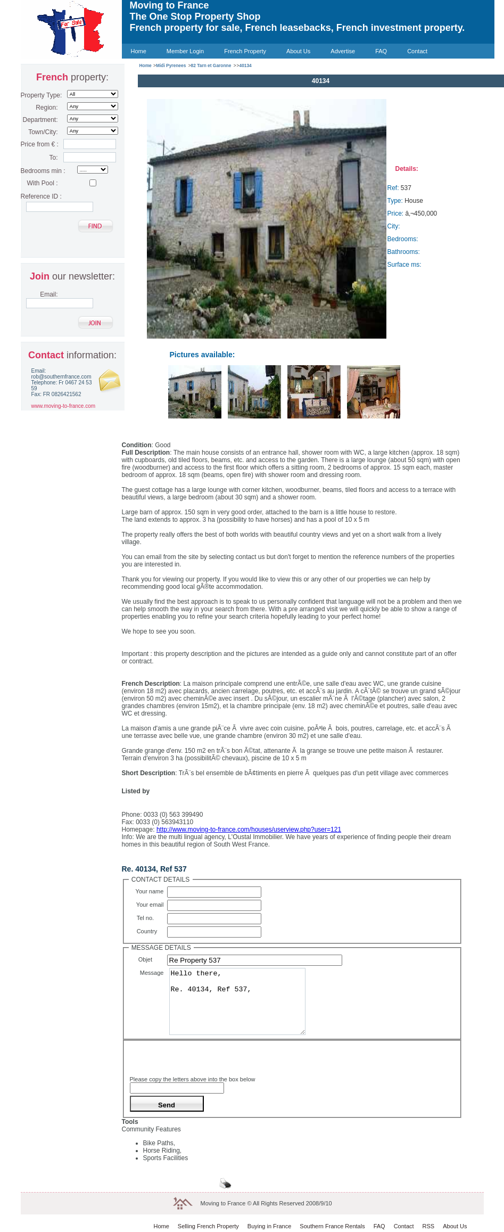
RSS (429, 1226)
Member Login (185, 51)
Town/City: (42, 132)
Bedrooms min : (39, 171)
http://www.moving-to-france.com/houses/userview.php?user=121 (248, 829)
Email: (48, 294)
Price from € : (39, 144)
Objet (152, 959)
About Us (298, 51)
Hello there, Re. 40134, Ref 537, (237, 1001)
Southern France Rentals (332, 1226)
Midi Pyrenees (171, 65)
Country (152, 931)
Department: (39, 120)
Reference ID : (39, 196)
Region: (46, 107)
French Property (245, 51)
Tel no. (152, 918)
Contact (417, 51)
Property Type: (39, 95)
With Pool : (42, 183)
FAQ (381, 51)
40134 (245, 65)
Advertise (343, 51)
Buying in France (269, 1226)
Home (138, 51)
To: (53, 157)
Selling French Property (208, 1226)
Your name (151, 891)
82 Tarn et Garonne (211, 65)
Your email (151, 904)
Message (153, 973)
